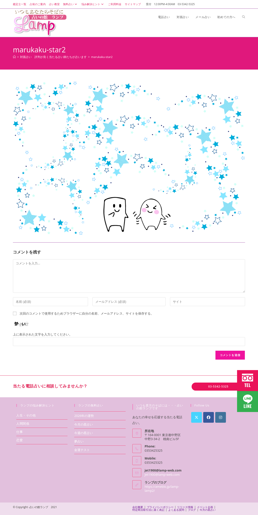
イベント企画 (205, 507)
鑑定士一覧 (19, 4)
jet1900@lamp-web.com (162, 474)
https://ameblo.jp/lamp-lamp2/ (162, 488)
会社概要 (137, 507)
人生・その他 (26, 415)
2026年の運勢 (84, 416)
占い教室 (54, 4)
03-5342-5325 (218, 386)
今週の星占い (83, 433)
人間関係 (22, 423)
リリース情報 (185, 507)
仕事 (19, 432)
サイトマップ (133, 4)
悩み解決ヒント (93, 4)
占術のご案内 (38, 4)
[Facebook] (208, 417)
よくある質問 (176, 510)
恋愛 (19, 440)
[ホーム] (14, 57)
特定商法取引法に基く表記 (148, 510)
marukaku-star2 (102, 57)
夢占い (79, 441)
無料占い (70, 4)
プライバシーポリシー (160, 507)
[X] (196, 417)
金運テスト (82, 450)
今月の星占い (83, 424)
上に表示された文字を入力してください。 (42, 334)
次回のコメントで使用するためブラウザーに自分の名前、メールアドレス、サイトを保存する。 (87, 313)
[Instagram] (220, 417)
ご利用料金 (114, 4)
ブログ (192, 510)
